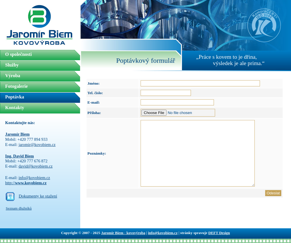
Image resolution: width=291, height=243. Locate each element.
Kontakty (14, 107)
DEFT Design (219, 233)
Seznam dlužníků (19, 208)
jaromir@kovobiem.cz (36, 144)
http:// (26, 183)
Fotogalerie (16, 86)
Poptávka (14, 97)
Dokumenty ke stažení (38, 196)
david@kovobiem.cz (35, 166)
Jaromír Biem (17, 134)
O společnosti (18, 54)
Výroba (12, 75)
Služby (12, 65)
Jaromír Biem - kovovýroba (123, 233)
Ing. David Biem (19, 156)
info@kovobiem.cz (34, 177)
